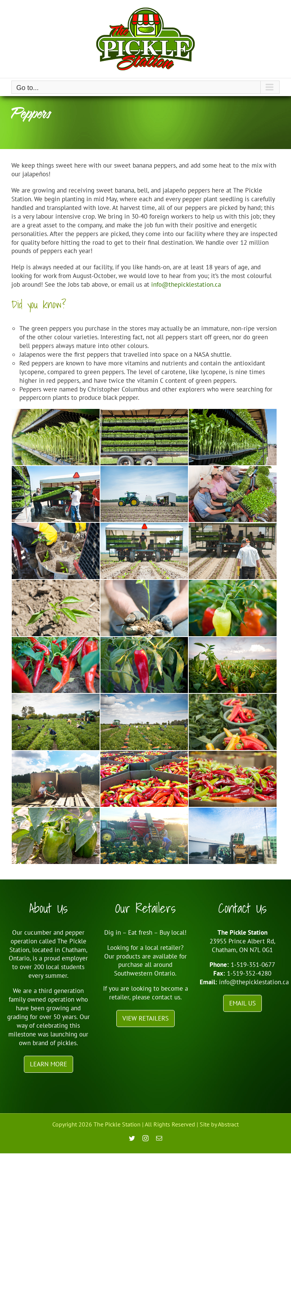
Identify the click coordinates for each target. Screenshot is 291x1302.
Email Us (242, 1003)
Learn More (48, 1064)
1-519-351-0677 (253, 964)
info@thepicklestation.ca (186, 284)
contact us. (167, 997)
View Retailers (145, 1018)
